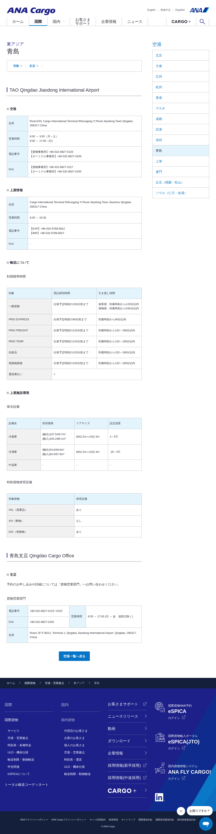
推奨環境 (113, 819)
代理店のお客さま (76, 730)
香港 (159, 97)
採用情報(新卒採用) (124, 765)
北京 (159, 55)
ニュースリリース (123, 716)
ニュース (134, 21)
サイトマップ (128, 819)
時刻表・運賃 (73, 759)
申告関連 (13, 766)
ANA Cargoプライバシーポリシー (68, 819)
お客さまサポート (82, 22)
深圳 (159, 140)
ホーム (18, 21)
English (151, 9)
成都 (159, 119)
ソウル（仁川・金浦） (171, 193)
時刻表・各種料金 (19, 745)
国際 (38, 21)
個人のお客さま (74, 745)
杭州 (159, 87)
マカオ (160, 108)
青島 (159, 150)
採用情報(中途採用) (124, 778)
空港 (16, 65)
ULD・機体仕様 (18, 752)
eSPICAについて (19, 773)
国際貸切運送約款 (164, 819)
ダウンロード (119, 741)
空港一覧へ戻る (74, 656)
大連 (159, 66)
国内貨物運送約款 (186, 819)
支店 (32, 65)
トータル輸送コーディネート (27, 784)
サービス (13, 730)
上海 (159, 161)
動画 (111, 729)
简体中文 (166, 9)
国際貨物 (29, 683)
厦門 (159, 171)
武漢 (159, 129)
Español (180, 9)
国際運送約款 (145, 819)
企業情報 (108, 21)
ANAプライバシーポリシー (34, 819)
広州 (159, 76)
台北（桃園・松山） (170, 182)
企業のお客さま (74, 737)
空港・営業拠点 (54, 683)
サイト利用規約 (97, 819)
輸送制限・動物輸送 (21, 759)
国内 (56, 21)
